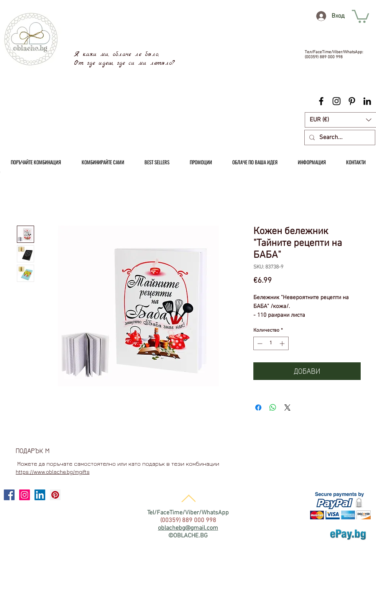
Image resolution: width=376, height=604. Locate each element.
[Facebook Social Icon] (9, 494)
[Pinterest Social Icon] (55, 494)
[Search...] (339, 137)
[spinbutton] (270, 343)
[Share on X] (287, 407)
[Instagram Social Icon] (24, 494)
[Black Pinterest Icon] (351, 101)
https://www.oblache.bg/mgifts (53, 471)
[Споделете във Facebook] (258, 407)
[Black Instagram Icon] (336, 101)
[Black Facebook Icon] (321, 101)
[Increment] (282, 343)
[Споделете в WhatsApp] (272, 407)
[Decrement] (259, 343)
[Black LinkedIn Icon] (367, 101)
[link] (360, 15)
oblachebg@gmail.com (188, 528)
